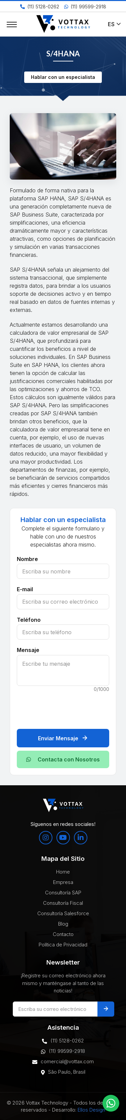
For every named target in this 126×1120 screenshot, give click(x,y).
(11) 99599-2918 (85, 6)
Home (63, 872)
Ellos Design (91, 1110)
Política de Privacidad (63, 944)
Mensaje (28, 650)
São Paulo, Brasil (63, 1072)
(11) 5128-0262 (39, 6)
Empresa (63, 882)
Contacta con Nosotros (63, 759)
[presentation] (68, 707)
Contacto (63, 934)
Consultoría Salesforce (63, 913)
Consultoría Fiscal (63, 903)
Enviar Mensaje (63, 738)
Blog (63, 924)
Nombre (27, 559)
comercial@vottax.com (63, 1061)
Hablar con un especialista (63, 77)
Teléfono (29, 619)
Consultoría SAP (63, 892)
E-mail (25, 589)
